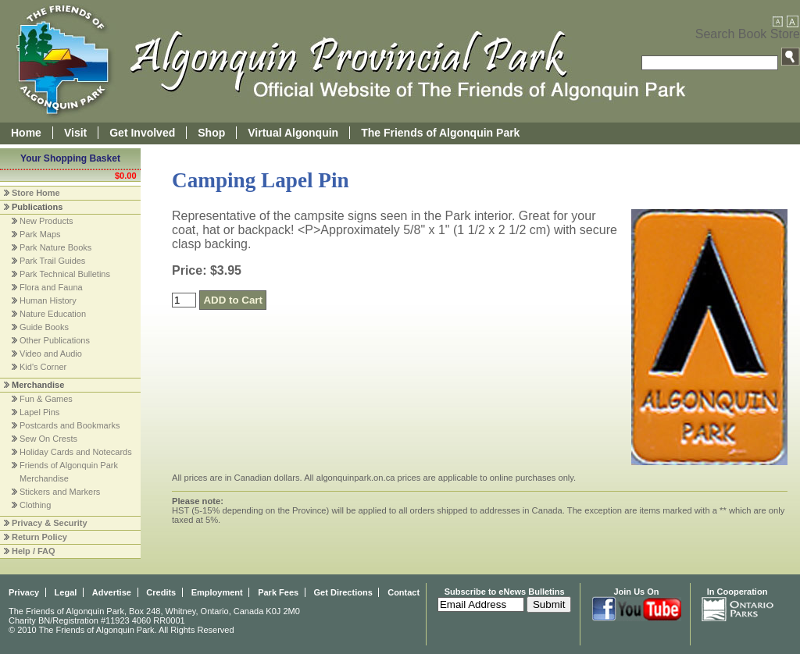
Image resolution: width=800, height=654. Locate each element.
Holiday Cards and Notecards (76, 452)
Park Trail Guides (52, 260)
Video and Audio (51, 353)
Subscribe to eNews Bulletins (505, 591)
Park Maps (40, 234)
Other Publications (55, 340)
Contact (404, 592)
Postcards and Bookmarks (70, 425)
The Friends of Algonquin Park (440, 132)
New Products (46, 221)
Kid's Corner (43, 366)
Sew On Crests (48, 438)
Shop (211, 132)
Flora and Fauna (51, 287)
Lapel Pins (39, 412)
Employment (217, 592)
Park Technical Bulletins (65, 274)
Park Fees (278, 592)
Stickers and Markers (60, 491)
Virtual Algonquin (293, 132)
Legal (66, 592)
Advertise (111, 592)
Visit (75, 132)
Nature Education (53, 313)
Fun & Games (46, 398)
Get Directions (343, 592)
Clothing (35, 505)
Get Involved (142, 132)
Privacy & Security (50, 523)
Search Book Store (747, 34)
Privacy (24, 592)
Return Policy (39, 537)
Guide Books (44, 327)
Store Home (36, 192)
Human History (48, 300)
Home (26, 132)
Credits (161, 592)
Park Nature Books (55, 247)
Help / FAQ (33, 551)
